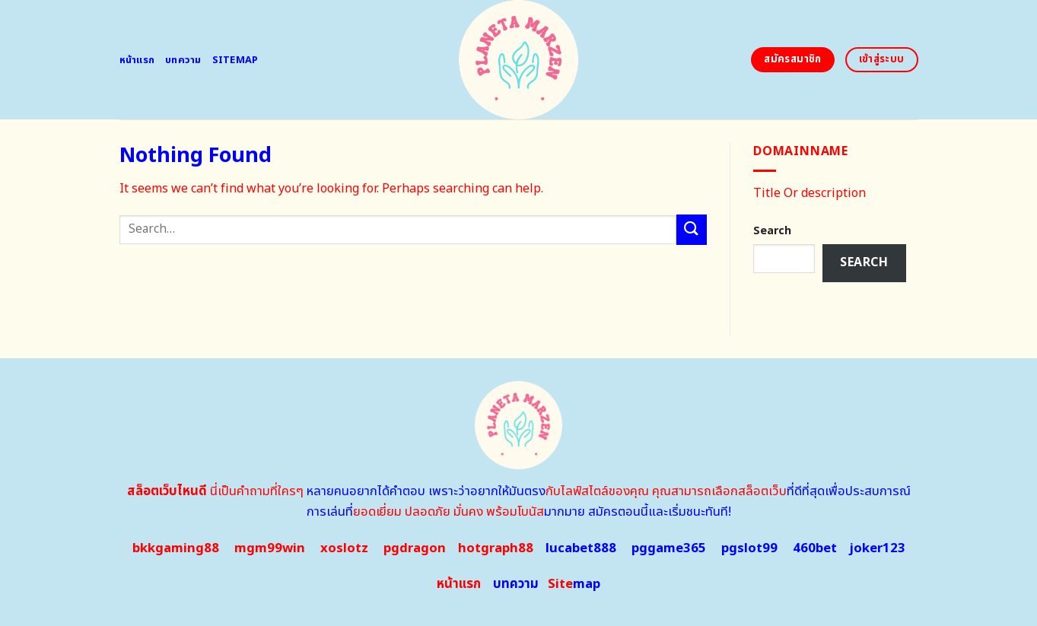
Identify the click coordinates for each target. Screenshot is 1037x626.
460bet (815, 548)
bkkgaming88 (175, 548)
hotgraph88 (495, 548)
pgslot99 (749, 548)
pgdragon (414, 548)
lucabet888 (581, 548)
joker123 (877, 548)
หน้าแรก (137, 60)
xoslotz (344, 548)
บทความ (183, 60)
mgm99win (269, 548)
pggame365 (668, 548)
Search (772, 231)
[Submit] (691, 229)
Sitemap (235, 60)
